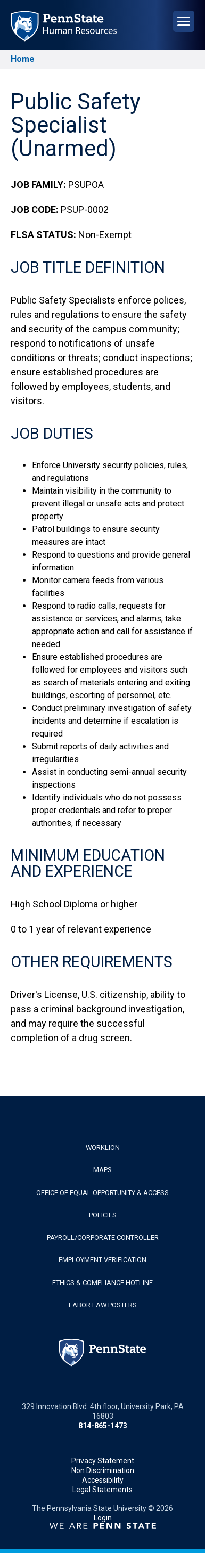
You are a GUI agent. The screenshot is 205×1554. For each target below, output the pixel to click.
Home (23, 59)
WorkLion (103, 1147)
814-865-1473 (102, 1425)
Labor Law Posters (103, 1305)
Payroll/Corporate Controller (103, 1237)
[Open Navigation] (183, 21)
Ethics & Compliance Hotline (102, 1283)
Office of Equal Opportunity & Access (102, 1193)
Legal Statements (102, 1489)
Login (103, 1518)
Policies (103, 1215)
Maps (102, 1170)
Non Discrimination (102, 1470)
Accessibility (103, 1480)
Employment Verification (102, 1260)
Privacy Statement (102, 1461)
